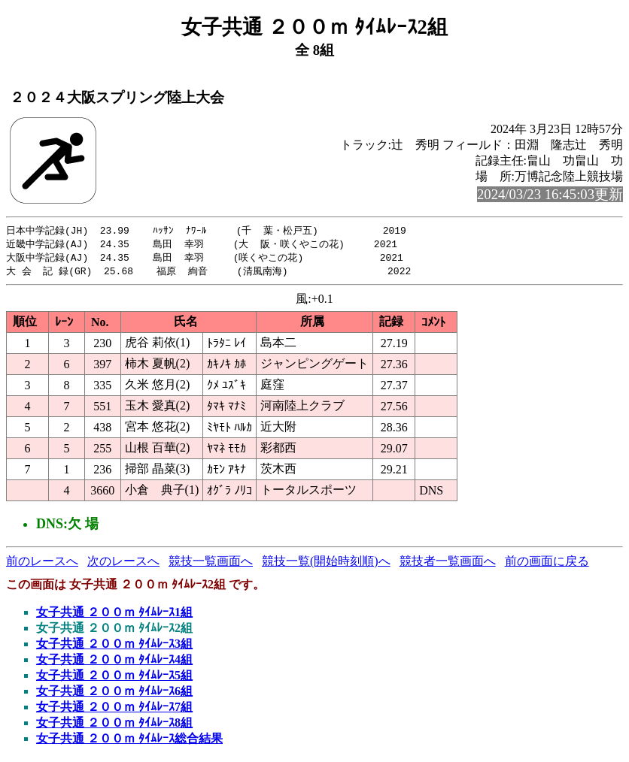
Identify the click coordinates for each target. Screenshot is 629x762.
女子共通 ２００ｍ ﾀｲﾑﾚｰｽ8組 (114, 725)
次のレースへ (123, 564)
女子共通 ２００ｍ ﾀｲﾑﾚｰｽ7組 (114, 709)
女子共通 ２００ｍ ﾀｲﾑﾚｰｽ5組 (114, 678)
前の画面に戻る (547, 564)
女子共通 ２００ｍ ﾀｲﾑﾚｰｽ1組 (114, 615)
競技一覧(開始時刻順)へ (326, 564)
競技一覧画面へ (211, 564)
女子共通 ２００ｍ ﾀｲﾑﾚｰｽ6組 (114, 694)
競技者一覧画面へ (448, 564)
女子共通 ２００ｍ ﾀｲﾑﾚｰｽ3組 (114, 646)
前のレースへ (42, 564)
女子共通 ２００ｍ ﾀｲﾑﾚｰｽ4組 (114, 662)
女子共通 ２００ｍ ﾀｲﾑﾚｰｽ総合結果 (129, 741)
